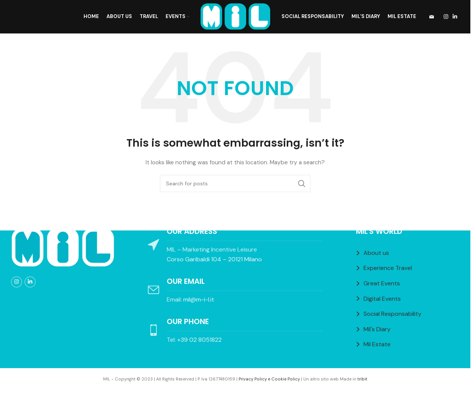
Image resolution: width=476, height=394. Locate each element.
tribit (362, 379)
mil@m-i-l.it (198, 299)
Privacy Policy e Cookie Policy (269, 379)
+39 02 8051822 (199, 340)
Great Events (381, 283)
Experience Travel (387, 268)
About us (376, 253)
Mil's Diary (377, 329)
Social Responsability (392, 314)
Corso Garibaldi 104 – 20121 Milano (214, 259)
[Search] (235, 183)
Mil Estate (377, 344)
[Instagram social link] (445, 17)
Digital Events (382, 299)
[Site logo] (235, 16)
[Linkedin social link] (454, 17)
